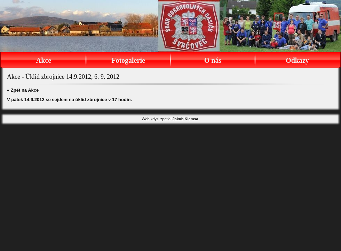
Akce (43, 60)
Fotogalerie (128, 60)
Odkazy (297, 60)
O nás (212, 60)
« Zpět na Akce (23, 90)
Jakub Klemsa (185, 119)
